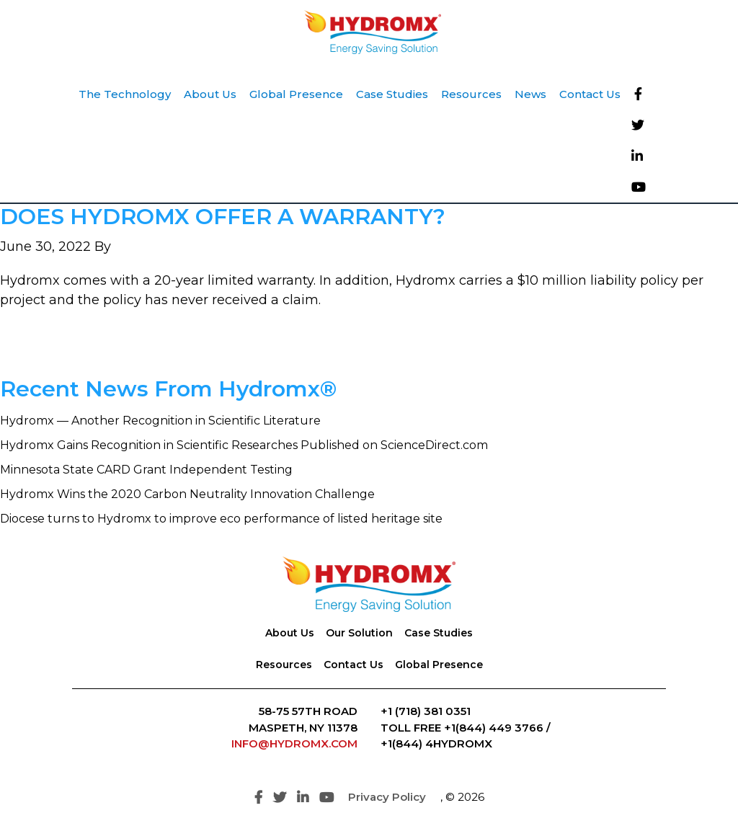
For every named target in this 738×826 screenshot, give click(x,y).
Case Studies (438, 632)
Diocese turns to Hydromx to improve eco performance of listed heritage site (221, 518)
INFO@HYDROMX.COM (294, 743)
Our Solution (359, 632)
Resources (284, 664)
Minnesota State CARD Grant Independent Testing (146, 469)
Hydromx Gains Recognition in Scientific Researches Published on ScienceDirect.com (244, 445)
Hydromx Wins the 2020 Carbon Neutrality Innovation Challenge (187, 494)
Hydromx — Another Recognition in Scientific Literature (160, 420)
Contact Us (353, 664)
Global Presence (439, 664)
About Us (289, 632)
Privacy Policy (387, 797)
